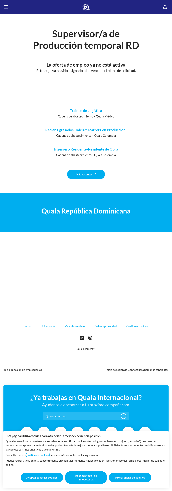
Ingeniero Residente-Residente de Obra (86, 149)
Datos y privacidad (106, 326)
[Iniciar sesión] (123, 416)
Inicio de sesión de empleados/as (22, 369)
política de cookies (38, 455)
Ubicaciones (48, 326)
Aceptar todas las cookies (41, 477)
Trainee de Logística (86, 110)
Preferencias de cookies (130, 477)
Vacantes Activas (75, 326)
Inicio (27, 326)
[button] (165, 7)
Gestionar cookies (137, 326)
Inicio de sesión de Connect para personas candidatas (137, 369)
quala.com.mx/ (86, 348)
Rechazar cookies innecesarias (86, 477)
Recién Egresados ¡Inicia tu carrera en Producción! (86, 130)
